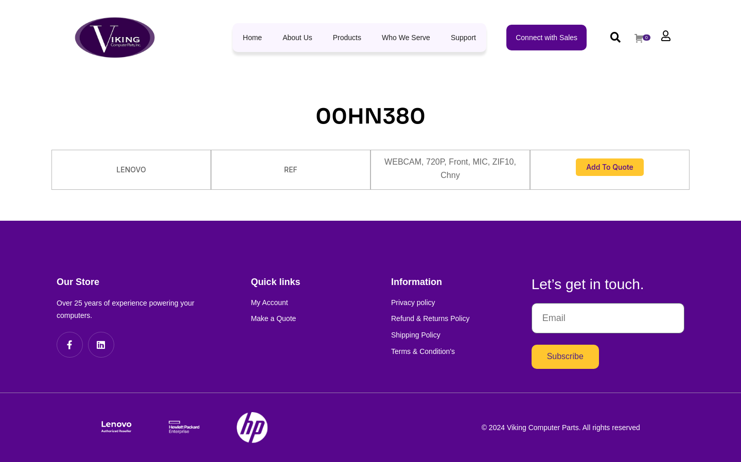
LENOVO (131, 169)
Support (463, 37)
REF (290, 169)
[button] (615, 37)
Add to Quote (609, 167)
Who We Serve (406, 37)
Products (347, 37)
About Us (297, 37)
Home (252, 37)
